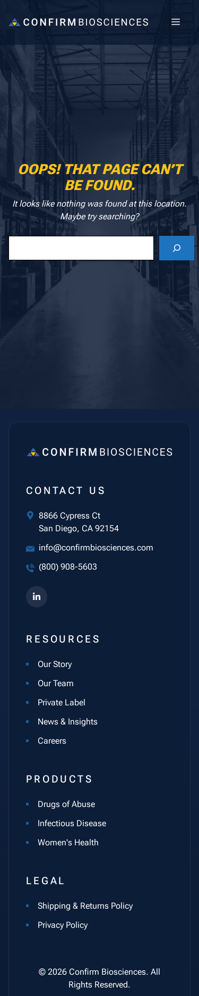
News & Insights (68, 722)
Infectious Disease (72, 823)
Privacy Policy (63, 925)
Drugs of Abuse (66, 804)
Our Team (56, 683)
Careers (52, 741)
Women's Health (68, 842)
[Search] (176, 248)
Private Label (61, 702)
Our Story (55, 664)
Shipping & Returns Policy (85, 906)
